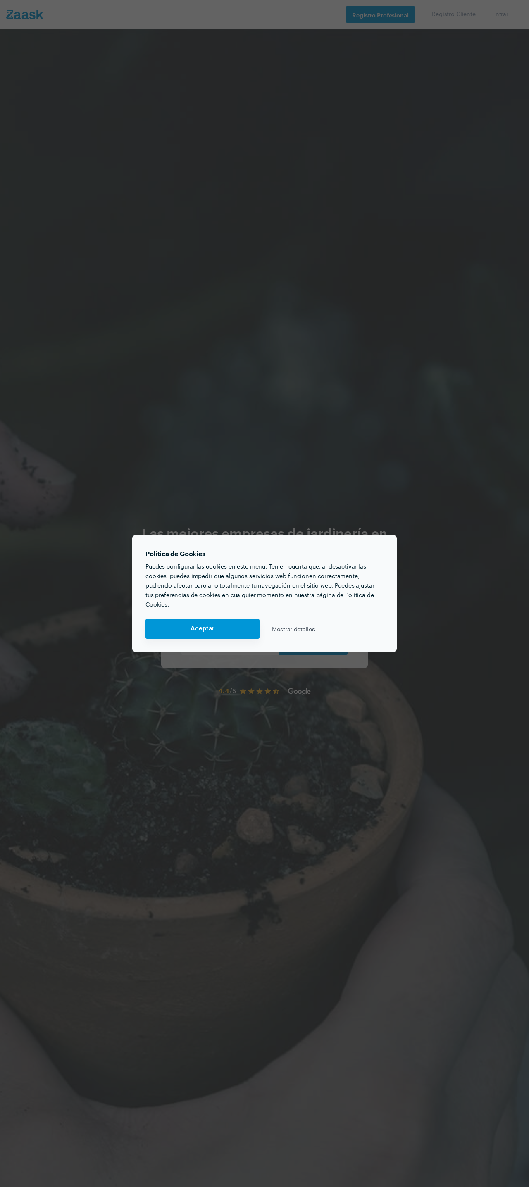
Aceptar (202, 629)
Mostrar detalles (293, 629)
